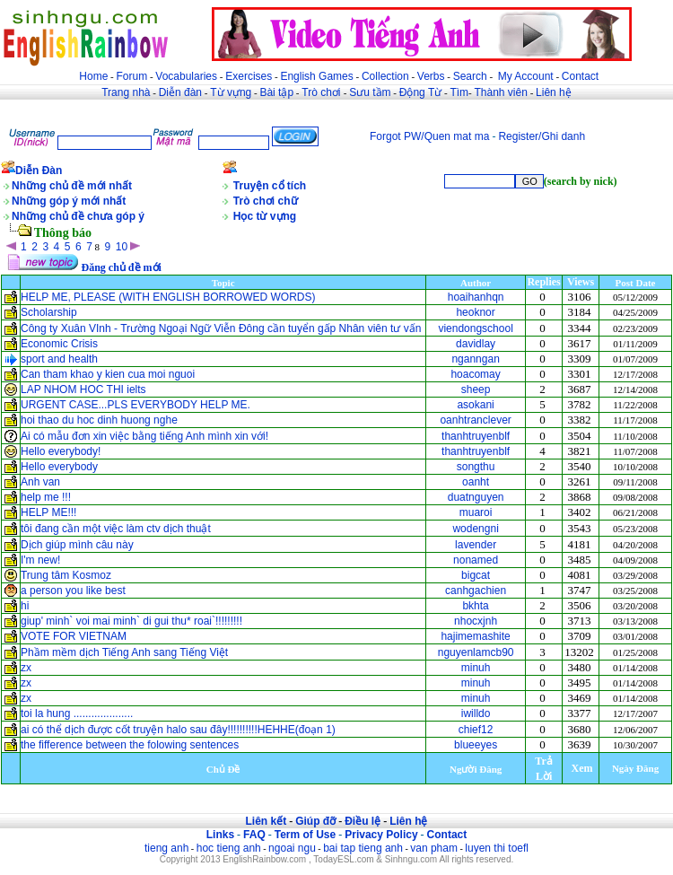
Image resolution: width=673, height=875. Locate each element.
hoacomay (475, 374)
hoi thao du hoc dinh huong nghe (99, 420)
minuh (476, 667)
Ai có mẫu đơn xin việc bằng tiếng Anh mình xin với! (144, 436)
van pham (434, 848)
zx (26, 667)
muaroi (476, 512)
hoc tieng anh (229, 848)
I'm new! (40, 560)
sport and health (59, 359)
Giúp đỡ (315, 821)
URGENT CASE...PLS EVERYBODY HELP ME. (135, 404)
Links (220, 834)
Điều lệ (362, 821)
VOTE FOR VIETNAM (74, 636)
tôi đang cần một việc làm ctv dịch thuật (116, 528)
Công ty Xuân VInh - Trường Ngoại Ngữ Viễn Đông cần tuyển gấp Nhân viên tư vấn (221, 328)
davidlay (475, 343)
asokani (475, 404)
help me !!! (46, 497)
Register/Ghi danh (541, 136)
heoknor (475, 312)
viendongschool (475, 328)
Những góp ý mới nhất (69, 201)
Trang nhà (125, 92)
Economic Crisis (59, 343)
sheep (476, 389)
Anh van (40, 482)
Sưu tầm (369, 92)
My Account (526, 76)
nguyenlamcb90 (476, 652)
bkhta (475, 605)
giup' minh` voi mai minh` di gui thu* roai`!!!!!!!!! (131, 621)
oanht (475, 482)
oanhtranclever (475, 420)
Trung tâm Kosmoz (66, 575)
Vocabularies (186, 76)
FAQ (254, 834)
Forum (131, 76)
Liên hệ (554, 92)
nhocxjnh (475, 621)
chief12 (476, 729)
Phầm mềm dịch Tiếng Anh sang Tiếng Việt (124, 652)
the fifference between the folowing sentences (130, 745)
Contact (580, 76)
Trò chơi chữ (265, 201)
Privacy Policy (381, 834)
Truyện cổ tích (269, 185)
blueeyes (475, 745)
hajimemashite (475, 636)
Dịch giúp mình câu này (77, 544)
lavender (475, 544)
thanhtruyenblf (475, 436)
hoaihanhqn (476, 297)
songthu (476, 466)
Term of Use (305, 834)
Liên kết (265, 821)
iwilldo (476, 713)
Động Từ (420, 92)
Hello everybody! (61, 451)
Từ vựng (230, 92)
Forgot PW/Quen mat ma (429, 136)
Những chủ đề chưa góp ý (78, 216)
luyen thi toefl (497, 848)
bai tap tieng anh (363, 848)
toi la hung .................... (77, 713)
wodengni (475, 528)
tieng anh (166, 848)
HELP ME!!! (48, 512)
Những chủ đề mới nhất (72, 185)
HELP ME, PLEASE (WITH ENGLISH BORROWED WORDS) (168, 297)
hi (25, 605)
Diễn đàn (180, 92)
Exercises (248, 76)
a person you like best (73, 590)
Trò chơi (323, 92)
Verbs (431, 76)
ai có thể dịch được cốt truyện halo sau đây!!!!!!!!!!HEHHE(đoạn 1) (178, 729)
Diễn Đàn (38, 170)
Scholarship (49, 312)
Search (470, 76)
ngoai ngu (292, 848)
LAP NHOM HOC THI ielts (83, 389)
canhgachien (475, 590)
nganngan (475, 359)
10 (121, 247)
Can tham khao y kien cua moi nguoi (108, 374)
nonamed (475, 560)
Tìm (459, 92)
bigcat (475, 575)
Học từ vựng (264, 216)
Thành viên (501, 92)
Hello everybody (59, 466)
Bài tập (276, 92)
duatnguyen (476, 497)
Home (93, 76)
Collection (385, 76)
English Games (316, 76)
